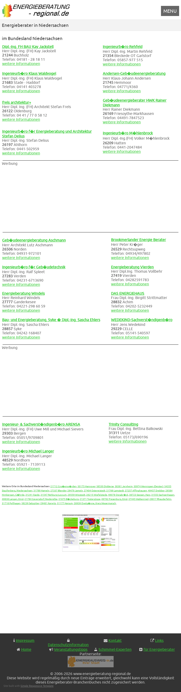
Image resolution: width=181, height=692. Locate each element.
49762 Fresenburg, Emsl (114, 499)
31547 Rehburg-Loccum (54, 494)
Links (159, 640)
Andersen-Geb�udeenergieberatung (134, 73)
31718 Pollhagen (11, 503)
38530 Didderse (105, 486)
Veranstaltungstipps (70, 649)
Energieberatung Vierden (132, 267)
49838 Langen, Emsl (13, 499)
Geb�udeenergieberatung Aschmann (34, 240)
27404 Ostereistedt (94, 490)
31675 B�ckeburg (68, 499)
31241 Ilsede (32, 494)
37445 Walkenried (138, 499)
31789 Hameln (41, 490)
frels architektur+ (16, 102)
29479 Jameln (75, 490)
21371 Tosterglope (90, 499)
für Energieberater (159, 649)
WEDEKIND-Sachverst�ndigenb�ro (141, 320)
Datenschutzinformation (68, 645)
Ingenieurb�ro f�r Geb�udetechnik (33, 267)
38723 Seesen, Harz (139, 494)
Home (26, 649)
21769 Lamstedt (115, 490)
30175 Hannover (86, 486)
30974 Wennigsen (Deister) (148, 486)
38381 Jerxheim (124, 486)
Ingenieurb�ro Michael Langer (28, 451)
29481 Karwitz (48, 503)
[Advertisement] (58, 198)
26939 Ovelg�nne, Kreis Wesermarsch (95, 503)
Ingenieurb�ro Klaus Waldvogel (29, 73)
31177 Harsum (65, 503)
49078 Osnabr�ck (118, 494)
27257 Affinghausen (136, 490)
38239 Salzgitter (30, 503)
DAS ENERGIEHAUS (127, 293)
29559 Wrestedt (76, 494)
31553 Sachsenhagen (162, 494)
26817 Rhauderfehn (160, 499)
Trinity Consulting (123, 424)
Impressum (25, 640)
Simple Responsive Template (37, 685)
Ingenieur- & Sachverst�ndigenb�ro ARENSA (41, 424)
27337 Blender (58, 490)
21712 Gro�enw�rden (63, 486)
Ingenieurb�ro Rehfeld (122, 47)
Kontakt (115, 640)
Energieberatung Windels (23, 293)
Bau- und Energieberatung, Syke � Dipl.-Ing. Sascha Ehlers (51, 320)
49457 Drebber (156, 490)
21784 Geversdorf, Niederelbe (41, 499)
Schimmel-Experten (115, 649)
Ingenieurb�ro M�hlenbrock (128, 133)
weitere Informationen (21, 63)
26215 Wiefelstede (96, 494)
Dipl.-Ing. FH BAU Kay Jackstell (27, 47)
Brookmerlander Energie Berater (138, 240)
